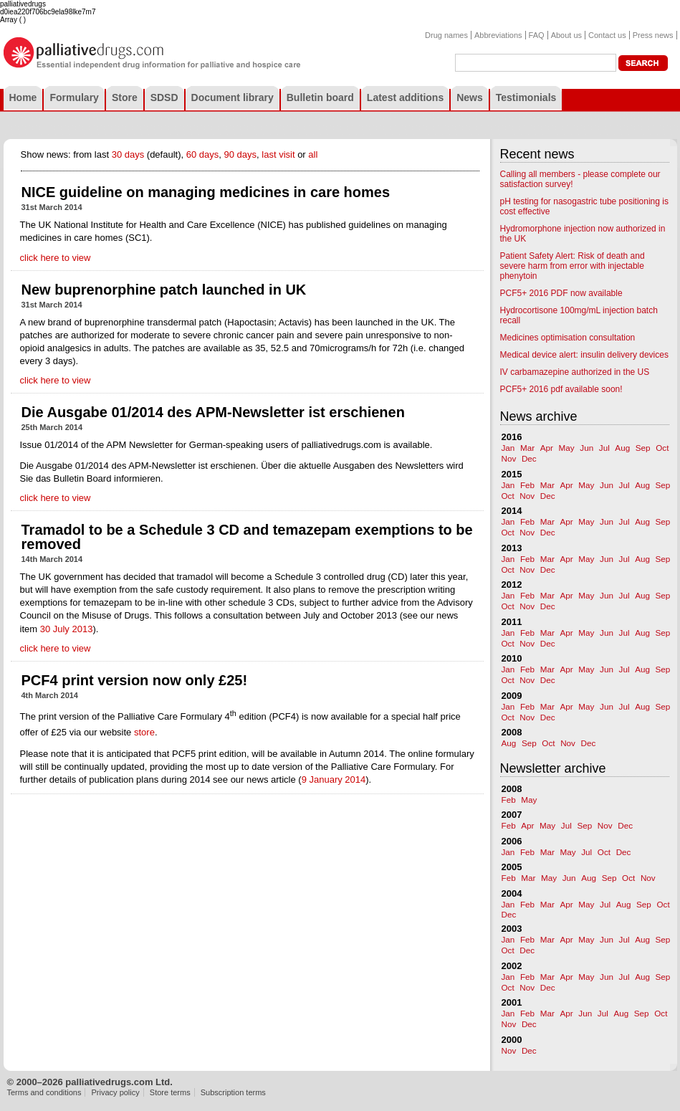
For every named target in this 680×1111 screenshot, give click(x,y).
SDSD (164, 97)
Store (125, 97)
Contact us (607, 35)
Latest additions (405, 97)
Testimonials (526, 97)
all (312, 154)
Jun (586, 447)
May (567, 447)
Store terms (170, 1092)
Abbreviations (498, 35)
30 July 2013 (66, 629)
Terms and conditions (44, 1092)
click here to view (55, 257)
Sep (643, 447)
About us (566, 35)
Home (23, 97)
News (469, 97)
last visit (278, 154)
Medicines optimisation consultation (568, 338)
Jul (604, 447)
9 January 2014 (334, 779)
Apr (546, 447)
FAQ (537, 35)
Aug (622, 447)
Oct (662, 447)
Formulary (73, 97)
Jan (508, 447)
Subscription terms (233, 1092)
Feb (527, 485)
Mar (527, 447)
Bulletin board (320, 97)
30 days (128, 154)
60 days (202, 154)
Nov (509, 458)
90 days (240, 154)
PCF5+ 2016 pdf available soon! (561, 389)
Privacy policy (116, 1092)
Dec (529, 458)
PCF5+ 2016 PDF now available (561, 293)
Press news (653, 35)
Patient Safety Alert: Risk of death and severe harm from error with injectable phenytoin (572, 266)
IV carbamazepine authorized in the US (575, 372)
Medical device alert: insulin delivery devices (584, 355)
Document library (232, 97)
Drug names (446, 35)
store (144, 732)
